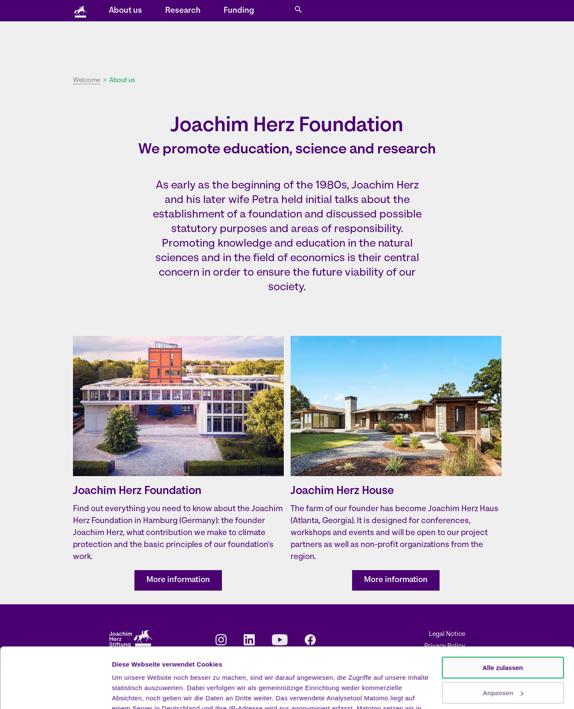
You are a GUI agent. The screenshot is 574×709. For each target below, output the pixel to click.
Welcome (86, 80)
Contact (341, 11)
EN (406, 11)
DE (394, 11)
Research (362, 45)
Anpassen (503, 632)
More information (178, 580)
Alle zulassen (502, 607)
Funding (418, 45)
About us (304, 45)
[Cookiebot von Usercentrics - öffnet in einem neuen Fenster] (55, 692)
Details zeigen (133, 692)
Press (371, 11)
